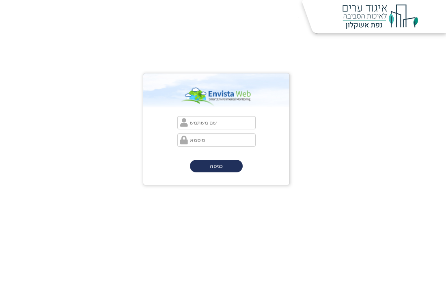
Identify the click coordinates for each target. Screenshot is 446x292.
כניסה (216, 166)
